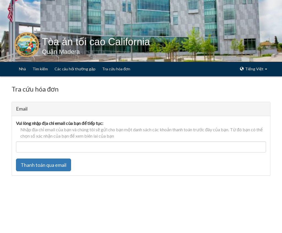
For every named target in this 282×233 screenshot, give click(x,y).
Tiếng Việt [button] (253, 68)
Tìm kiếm (40, 68)
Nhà (22, 68)
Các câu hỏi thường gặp (75, 68)
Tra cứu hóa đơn (116, 68)
